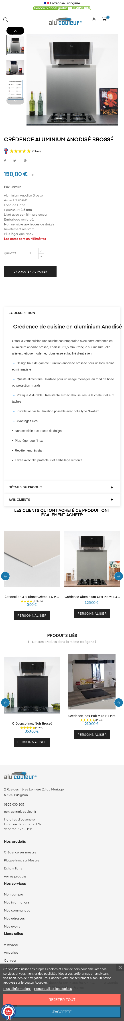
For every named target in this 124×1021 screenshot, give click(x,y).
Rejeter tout (62, 1000)
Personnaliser (32, 607)
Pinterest (25, 161)
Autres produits (15, 868)
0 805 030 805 (61, 8)
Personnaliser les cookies (53, 989)
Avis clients (19, 491)
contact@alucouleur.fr (20, 803)
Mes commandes (17, 902)
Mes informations (17, 894)
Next (15, 31)
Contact (10, 952)
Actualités (11, 944)
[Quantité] (30, 245)
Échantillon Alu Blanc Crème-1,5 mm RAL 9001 (32, 589)
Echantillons (13, 860)
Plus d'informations (17, 989)
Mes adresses (14, 910)
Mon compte (13, 886)
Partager (5, 161)
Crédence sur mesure (20, 844)
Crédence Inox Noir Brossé (32, 715)
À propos (11, 936)
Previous (15, 101)
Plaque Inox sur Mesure (21, 852)
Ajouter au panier (30, 263)
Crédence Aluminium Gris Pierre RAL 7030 (92, 589)
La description (22, 304)
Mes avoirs (12, 918)
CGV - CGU (12, 960)
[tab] (62, 305)
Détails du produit (25, 478)
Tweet (14, 161)
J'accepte (62, 1012)
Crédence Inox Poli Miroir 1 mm (92, 707)
